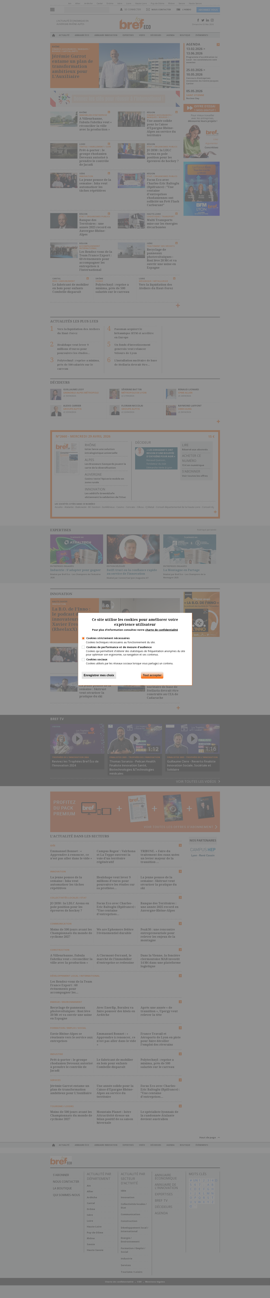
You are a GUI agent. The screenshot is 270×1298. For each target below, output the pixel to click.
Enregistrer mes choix (99, 675)
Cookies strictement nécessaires (108, 638)
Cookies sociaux (96, 659)
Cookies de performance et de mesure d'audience (119, 647)
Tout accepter (152, 675)
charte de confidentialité (161, 629)
